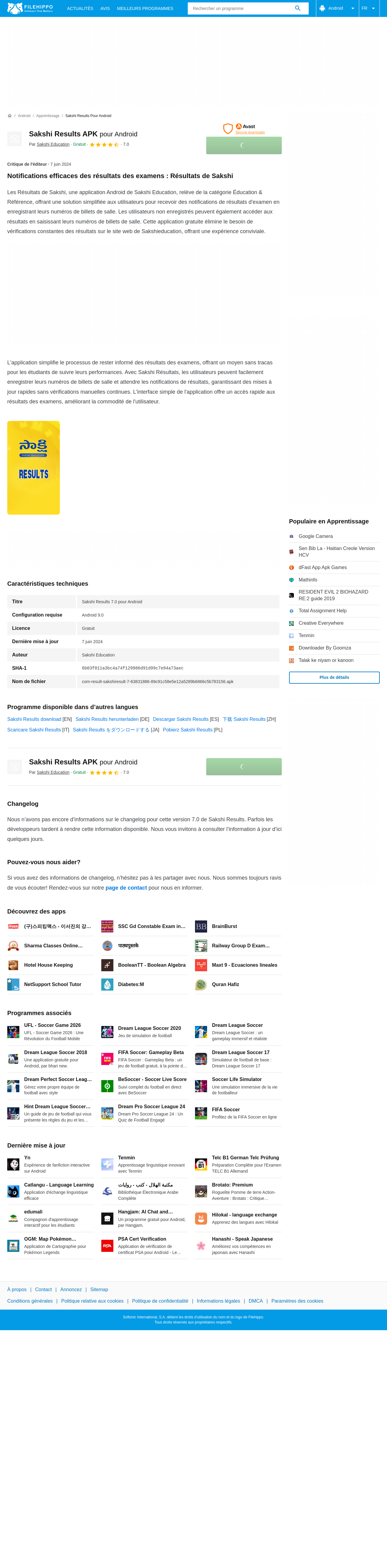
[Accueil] (9, 116)
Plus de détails (334, 677)
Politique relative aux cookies (92, 1301)
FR (369, 8)
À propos (17, 1289)
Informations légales (218, 1301)
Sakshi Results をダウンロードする (111, 729)
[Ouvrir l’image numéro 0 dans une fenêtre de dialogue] (33, 468)
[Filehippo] (30, 8)
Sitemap (99, 1289)
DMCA (256, 1301)
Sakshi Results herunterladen (107, 719)
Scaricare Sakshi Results (34, 729)
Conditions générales (30, 1301)
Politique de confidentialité (160, 1301)
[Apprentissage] (48, 116)
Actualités (80, 8)
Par (49, 144)
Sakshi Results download (34, 719)
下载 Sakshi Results (244, 719)
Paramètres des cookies (298, 1301)
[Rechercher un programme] (298, 8)
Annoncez (71, 1289)
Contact (43, 1289)
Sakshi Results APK (83, 134)
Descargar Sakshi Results (181, 719)
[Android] (24, 116)
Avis (105, 8)
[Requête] (248, 8)
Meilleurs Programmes (145, 8)
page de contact (126, 888)
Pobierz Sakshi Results (188, 729)
